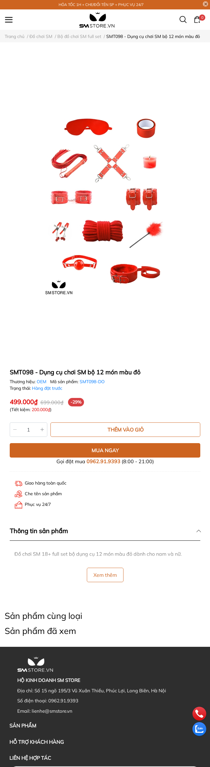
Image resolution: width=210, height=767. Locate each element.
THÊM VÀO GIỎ (126, 429)
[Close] (205, 4)
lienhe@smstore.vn (52, 711)
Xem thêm (105, 575)
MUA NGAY (105, 450)
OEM (42, 381)
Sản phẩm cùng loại (43, 615)
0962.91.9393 (103, 461)
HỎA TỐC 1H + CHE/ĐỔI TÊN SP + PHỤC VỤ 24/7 (101, 4)
